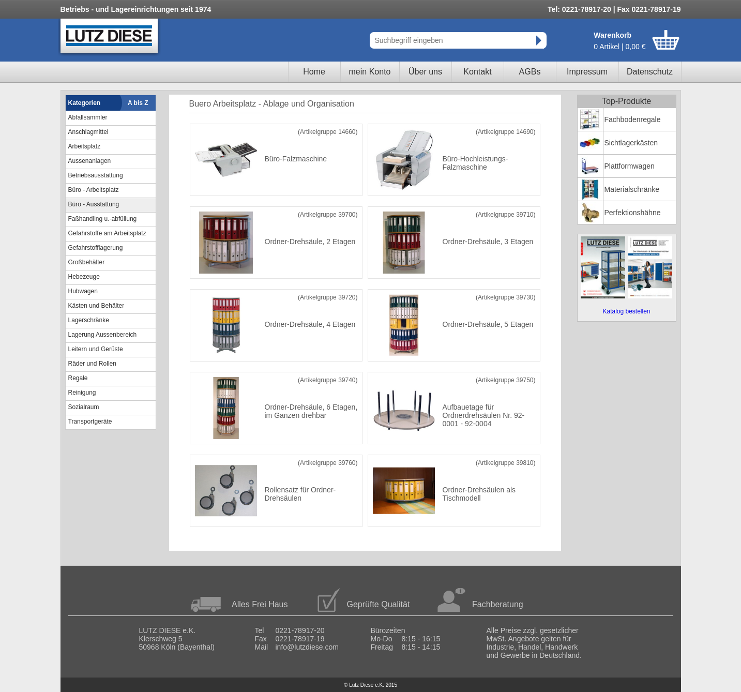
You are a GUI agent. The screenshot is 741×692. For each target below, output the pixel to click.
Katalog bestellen (626, 311)
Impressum (587, 71)
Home (314, 71)
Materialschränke (632, 189)
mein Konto (370, 71)
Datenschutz (650, 71)
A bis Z (138, 103)
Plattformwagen (629, 166)
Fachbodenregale (632, 119)
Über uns (425, 71)
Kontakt (477, 71)
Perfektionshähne (632, 212)
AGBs (530, 71)
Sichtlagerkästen (631, 143)
